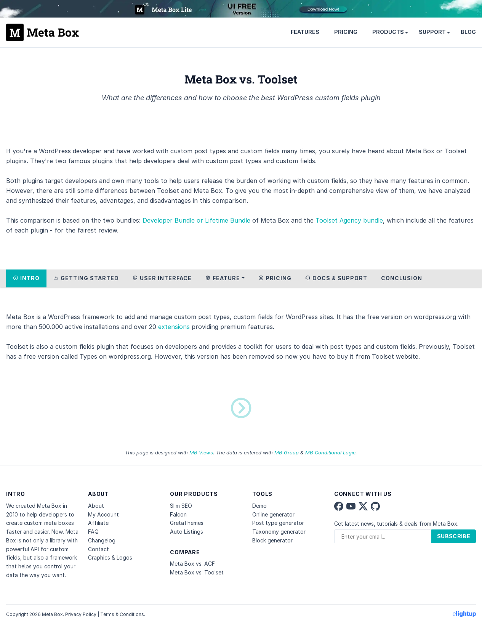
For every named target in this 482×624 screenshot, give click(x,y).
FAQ (93, 531)
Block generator (272, 540)
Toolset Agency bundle (349, 220)
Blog (468, 32)
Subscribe (453, 536)
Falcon (178, 514)
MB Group (286, 452)
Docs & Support (336, 278)
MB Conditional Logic (330, 452)
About (96, 505)
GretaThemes (186, 523)
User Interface (162, 278)
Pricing (345, 32)
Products (388, 32)
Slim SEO (181, 505)
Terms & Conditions (122, 614)
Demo (259, 505)
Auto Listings (186, 531)
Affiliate (98, 523)
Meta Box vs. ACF (192, 563)
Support (432, 32)
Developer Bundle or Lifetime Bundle (196, 220)
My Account (103, 514)
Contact (98, 549)
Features (305, 32)
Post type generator (278, 523)
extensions (174, 326)
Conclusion (401, 278)
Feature (222, 278)
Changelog (101, 540)
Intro (26, 278)
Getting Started (86, 278)
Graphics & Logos (110, 557)
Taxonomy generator (279, 531)
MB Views (201, 452)
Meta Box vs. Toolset (197, 572)
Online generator (273, 514)
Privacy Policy (80, 614)
